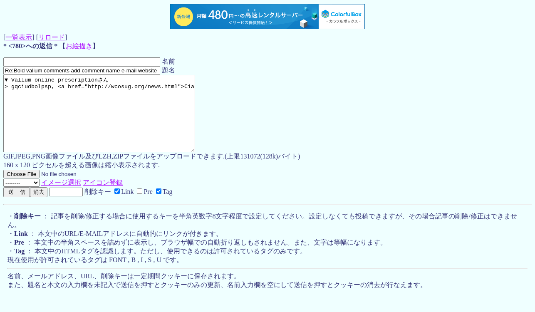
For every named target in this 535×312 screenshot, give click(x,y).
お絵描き (79, 46)
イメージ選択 (61, 197)
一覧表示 (18, 37)
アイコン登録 (103, 197)
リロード (51, 37)
